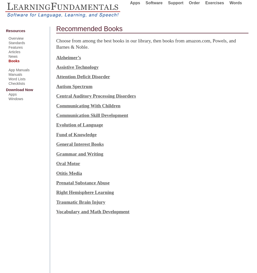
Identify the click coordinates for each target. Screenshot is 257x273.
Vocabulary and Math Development (93, 211)
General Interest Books (80, 144)
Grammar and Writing (79, 154)
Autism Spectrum (74, 86)
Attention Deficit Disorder (83, 76)
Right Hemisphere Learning (85, 192)
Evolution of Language (79, 124)
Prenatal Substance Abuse (83, 182)
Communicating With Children (88, 105)
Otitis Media (69, 173)
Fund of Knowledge (76, 134)
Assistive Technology (77, 67)
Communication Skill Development (92, 115)
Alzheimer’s (68, 57)
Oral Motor (68, 163)
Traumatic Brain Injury (80, 202)
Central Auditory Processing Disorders (96, 96)
